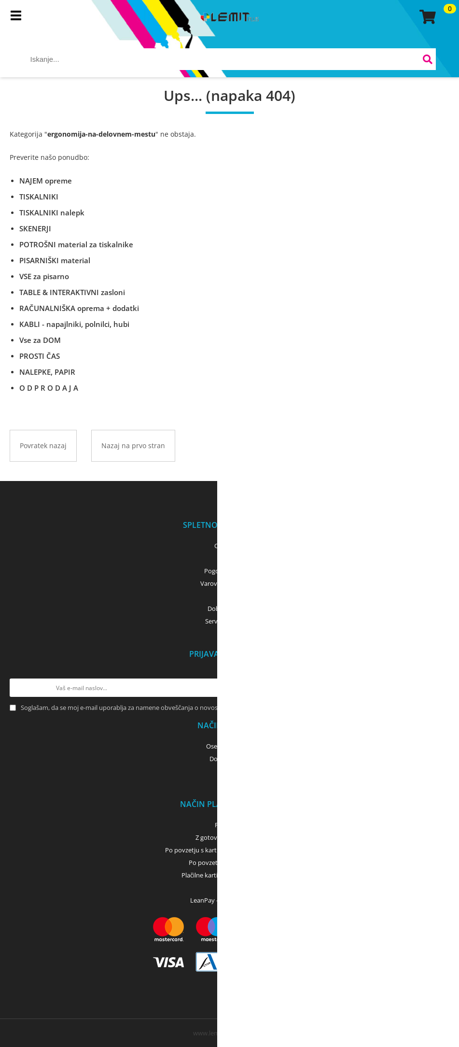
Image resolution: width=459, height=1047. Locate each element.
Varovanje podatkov (229, 583)
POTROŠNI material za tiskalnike (76, 244)
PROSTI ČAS (39, 356)
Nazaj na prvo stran (133, 445)
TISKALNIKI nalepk (51, 212)
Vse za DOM (40, 340)
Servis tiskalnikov (229, 621)
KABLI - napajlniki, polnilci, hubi (74, 324)
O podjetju (229, 545)
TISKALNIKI (38, 196)
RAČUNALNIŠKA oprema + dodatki (79, 308)
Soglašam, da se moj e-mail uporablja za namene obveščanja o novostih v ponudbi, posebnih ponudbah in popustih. (187, 707)
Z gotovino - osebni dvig (229, 837)
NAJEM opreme (45, 180)
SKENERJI (35, 228)
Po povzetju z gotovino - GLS (230, 862)
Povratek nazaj (43, 445)
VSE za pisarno (44, 276)
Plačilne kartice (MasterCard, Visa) (229, 875)
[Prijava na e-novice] (440, 688)
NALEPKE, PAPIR (47, 372)
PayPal (229, 887)
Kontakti (229, 558)
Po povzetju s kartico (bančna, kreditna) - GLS (229, 850)
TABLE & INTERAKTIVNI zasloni (72, 292)
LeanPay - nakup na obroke (229, 900)
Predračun (230, 825)
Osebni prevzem (229, 746)
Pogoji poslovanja (229, 570)
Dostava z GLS (229, 758)
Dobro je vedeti (229, 608)
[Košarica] (426, 17)
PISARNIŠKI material (54, 260)
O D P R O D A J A (48, 388)
